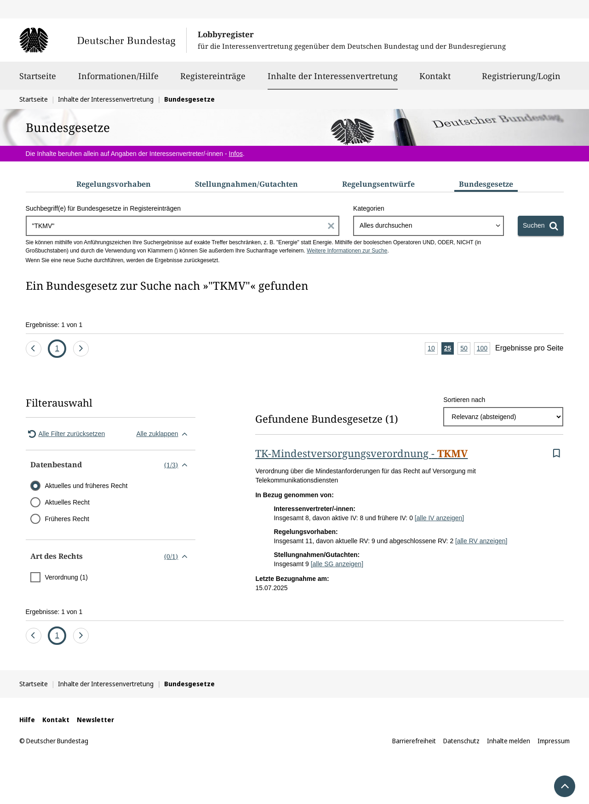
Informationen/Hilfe (118, 80)
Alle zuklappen (163, 434)
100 (483, 349)
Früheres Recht (67, 519)
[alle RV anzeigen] (481, 541)
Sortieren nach (464, 399)
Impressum (554, 740)
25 (449, 349)
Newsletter (95, 719)
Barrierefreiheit (414, 740)
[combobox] (428, 226)
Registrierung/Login (521, 80)
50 (465, 349)
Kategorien (368, 208)
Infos (236, 153)
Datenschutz (461, 740)
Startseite (37, 80)
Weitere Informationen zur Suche (347, 250)
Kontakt (435, 80)
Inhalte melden (508, 740)
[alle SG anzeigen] (337, 564)
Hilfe (27, 719)
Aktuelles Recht (67, 502)
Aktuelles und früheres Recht (86, 485)
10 (433, 349)
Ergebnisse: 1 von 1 (54, 324)
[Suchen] (540, 226)
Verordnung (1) (66, 577)
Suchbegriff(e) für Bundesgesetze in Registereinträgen (103, 208)
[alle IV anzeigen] (439, 518)
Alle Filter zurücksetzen (65, 434)
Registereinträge (213, 80)
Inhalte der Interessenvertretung (333, 76)
